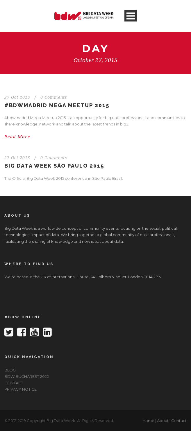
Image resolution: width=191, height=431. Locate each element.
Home (148, 420)
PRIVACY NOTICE (20, 389)
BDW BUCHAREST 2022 (26, 376)
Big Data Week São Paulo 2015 (54, 166)
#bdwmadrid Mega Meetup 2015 (56, 105)
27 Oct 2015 (17, 97)
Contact (179, 420)
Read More (17, 136)
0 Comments (53, 97)
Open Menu (130, 15)
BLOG (10, 370)
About (163, 420)
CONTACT (13, 382)
